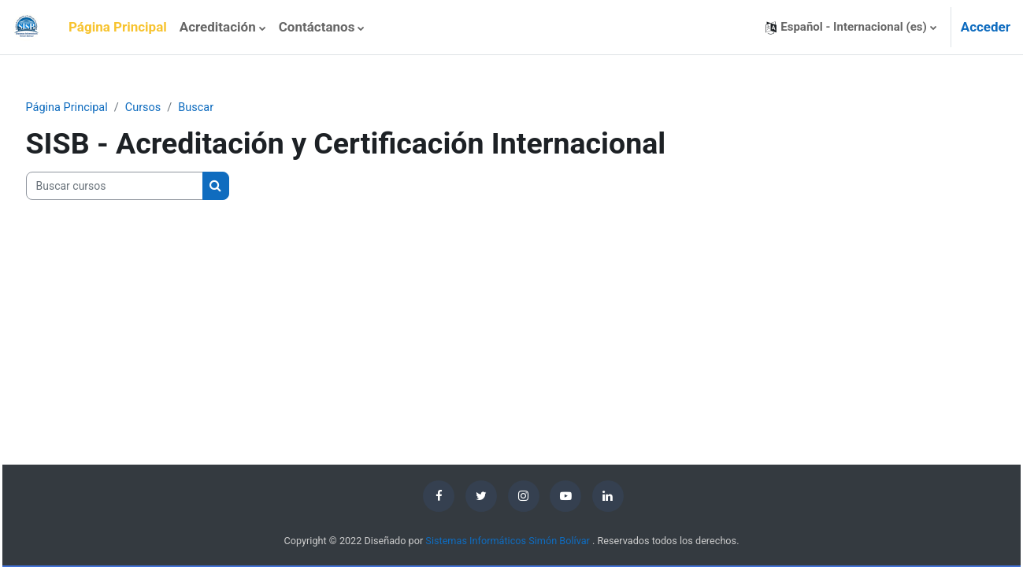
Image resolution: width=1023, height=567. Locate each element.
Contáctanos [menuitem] (317, 27)
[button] (850, 27)
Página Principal (98, 108)
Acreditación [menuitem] (218, 27)
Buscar (231, 108)
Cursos (176, 108)
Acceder (985, 27)
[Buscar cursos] (144, 187)
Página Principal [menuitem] (118, 27)
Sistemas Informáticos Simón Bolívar (508, 541)
